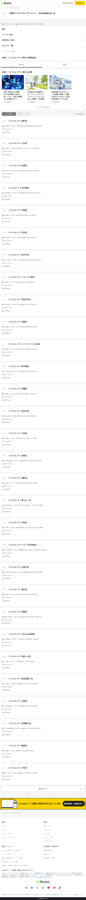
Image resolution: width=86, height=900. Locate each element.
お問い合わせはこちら (45, 877)
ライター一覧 (47, 837)
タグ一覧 (46, 833)
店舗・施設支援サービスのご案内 (12, 858)
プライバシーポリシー (66, 894)
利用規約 (55, 894)
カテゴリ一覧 (47, 841)
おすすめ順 (9, 114)
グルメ (4, 830)
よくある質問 (34, 894)
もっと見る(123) (43, 107)
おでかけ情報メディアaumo (10, 850)
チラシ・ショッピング (9, 837)
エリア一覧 (46, 830)
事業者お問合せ (48, 850)
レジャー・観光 (7, 833)
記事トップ (46, 826)
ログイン (80, 3)
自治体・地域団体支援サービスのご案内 (14, 865)
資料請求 (46, 854)
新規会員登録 (68, 3)
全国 (4, 72)
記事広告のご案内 (49, 858)
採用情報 (26, 894)
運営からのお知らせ (15, 894)
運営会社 (5, 894)
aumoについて (79, 894)
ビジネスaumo (6, 854)
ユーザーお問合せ (45, 894)
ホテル (4, 826)
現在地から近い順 (23, 114)
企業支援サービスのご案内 (10, 861)
